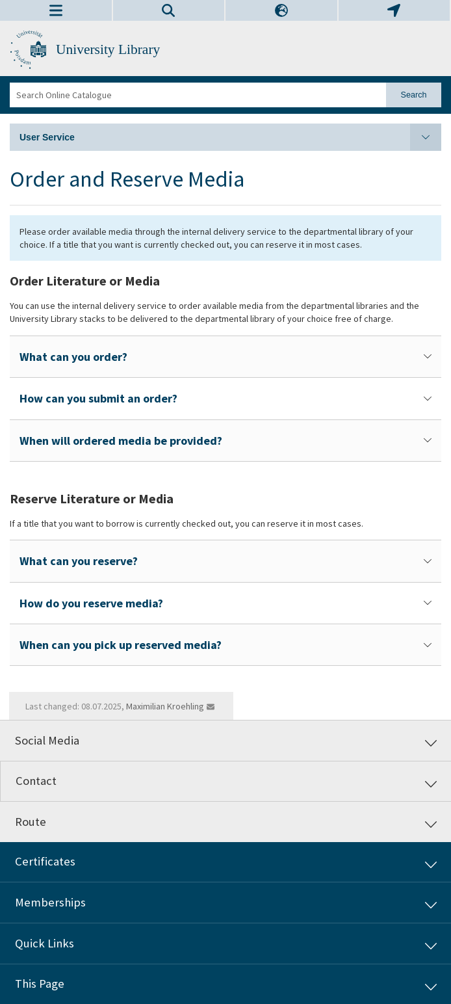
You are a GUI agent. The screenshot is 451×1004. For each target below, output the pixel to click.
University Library (108, 49)
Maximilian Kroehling (165, 706)
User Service (230, 137)
